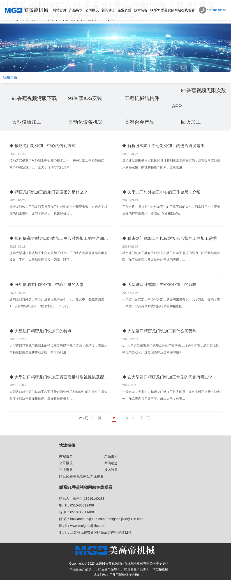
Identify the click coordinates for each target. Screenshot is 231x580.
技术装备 (141, 10)
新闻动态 (108, 10)
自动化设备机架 (85, 122)
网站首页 (59, 10)
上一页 (96, 418)
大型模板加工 (27, 122)
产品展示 (76, 10)
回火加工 (191, 122)
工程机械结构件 (142, 98)
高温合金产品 (139, 122)
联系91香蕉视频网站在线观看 (172, 10)
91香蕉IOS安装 (85, 98)
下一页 (145, 418)
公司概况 (92, 10)
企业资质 (124, 10)
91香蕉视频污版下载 (34, 98)
